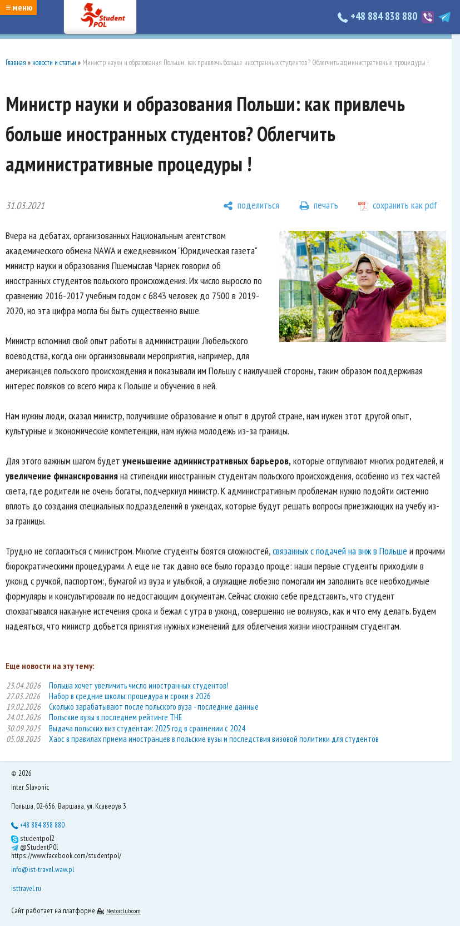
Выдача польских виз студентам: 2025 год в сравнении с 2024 (147, 728)
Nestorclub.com (123, 911)
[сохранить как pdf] (397, 206)
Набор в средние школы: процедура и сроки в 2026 (130, 696)
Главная (16, 62)
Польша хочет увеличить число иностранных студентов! (139, 685)
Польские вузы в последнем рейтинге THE (115, 717)
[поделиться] (251, 206)
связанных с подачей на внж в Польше (340, 550)
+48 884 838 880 (378, 16)
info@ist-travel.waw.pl (42, 869)
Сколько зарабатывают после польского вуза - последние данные (154, 706)
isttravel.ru (26, 888)
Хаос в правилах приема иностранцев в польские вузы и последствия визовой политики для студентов (214, 739)
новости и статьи (54, 62)
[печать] (318, 206)
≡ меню (19, 7)
